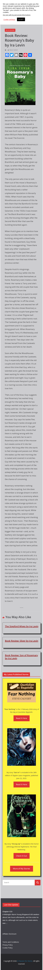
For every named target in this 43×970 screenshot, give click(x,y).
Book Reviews (10, 30)
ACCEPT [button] (21, 19)
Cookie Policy (7, 948)
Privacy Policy (8, 945)
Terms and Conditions (11, 942)
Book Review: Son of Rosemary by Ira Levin (21, 657)
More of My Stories (21, 868)
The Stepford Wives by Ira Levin (21, 626)
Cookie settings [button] (9, 19)
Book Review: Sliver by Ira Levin (21, 640)
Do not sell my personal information (16, 15)
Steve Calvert (13, 50)
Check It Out (21, 855)
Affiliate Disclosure (9, 934)
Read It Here (21, 718)
